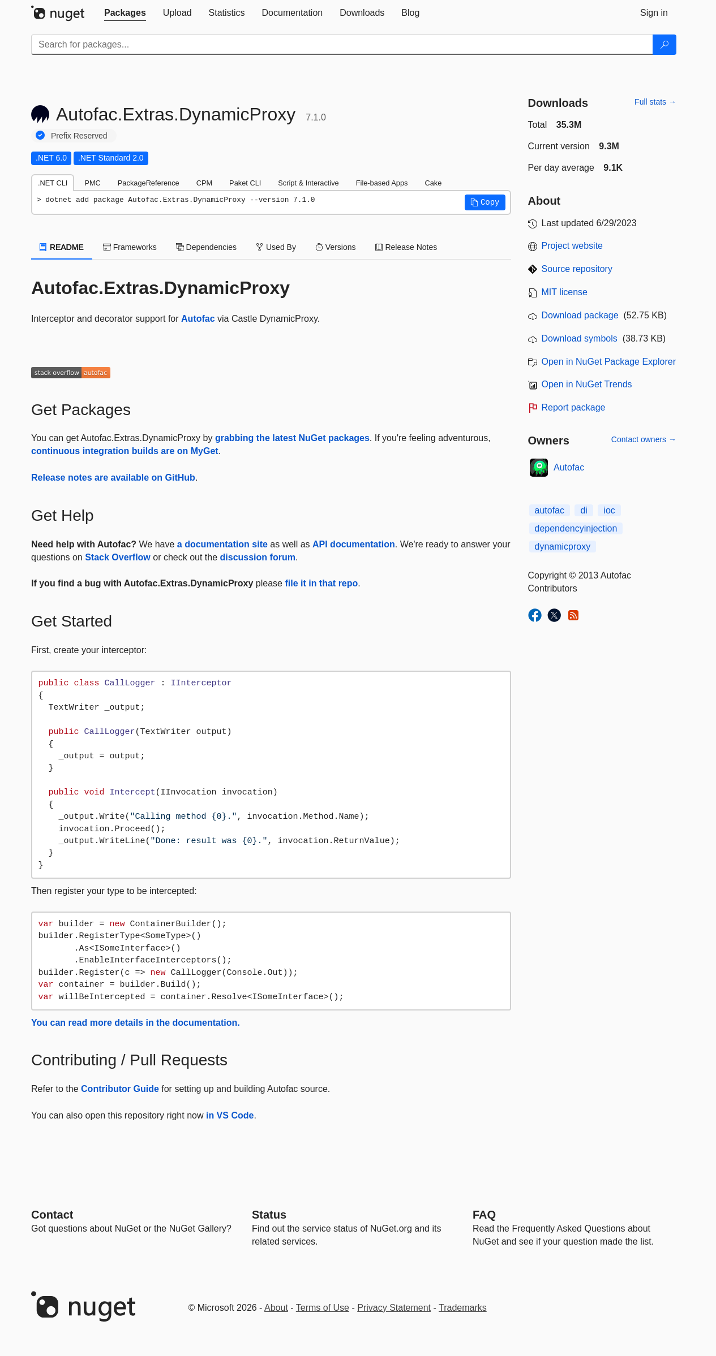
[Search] (664, 44)
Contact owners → (643, 439)
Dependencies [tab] (206, 247)
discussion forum (257, 557)
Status (269, 1214)
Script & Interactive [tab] (308, 183)
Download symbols (580, 338)
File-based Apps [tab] (382, 183)
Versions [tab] (335, 247)
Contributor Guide (120, 1089)
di (583, 510)
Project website (572, 246)
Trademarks (463, 1307)
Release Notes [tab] (406, 247)
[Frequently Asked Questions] (484, 1214)
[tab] (125, 13)
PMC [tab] (92, 183)
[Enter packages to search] (342, 44)
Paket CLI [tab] (245, 183)
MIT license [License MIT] (565, 292)
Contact (52, 1214)
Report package (574, 407)
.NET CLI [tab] (52, 183)
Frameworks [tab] (130, 247)
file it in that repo (321, 583)
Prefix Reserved (79, 135)
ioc (609, 510)
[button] (485, 202)
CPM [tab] (204, 183)
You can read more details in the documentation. (135, 1022)
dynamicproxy (563, 546)
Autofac (198, 318)
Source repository (577, 269)
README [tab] (62, 247)
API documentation (353, 544)
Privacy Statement (394, 1307)
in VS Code (230, 1115)
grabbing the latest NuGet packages (292, 438)
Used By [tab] (276, 247)
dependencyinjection (576, 528)
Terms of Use (322, 1307)
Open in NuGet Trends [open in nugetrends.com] (587, 384)
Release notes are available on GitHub (113, 477)
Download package (580, 315)
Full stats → (655, 101)
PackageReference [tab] (148, 183)
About (276, 1307)
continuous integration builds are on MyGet (124, 451)
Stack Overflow (118, 557)
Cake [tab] (433, 183)
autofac (549, 510)
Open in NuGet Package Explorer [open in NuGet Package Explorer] (609, 361)
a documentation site (222, 544)
